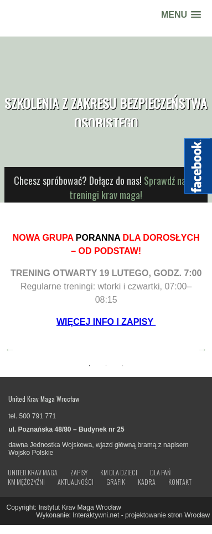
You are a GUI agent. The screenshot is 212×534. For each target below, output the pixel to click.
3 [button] (122, 365)
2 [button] (105, 365)
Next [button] (202, 349)
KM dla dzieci (118, 472)
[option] (106, 278)
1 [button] (89, 365)
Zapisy (78, 472)
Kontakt (180, 482)
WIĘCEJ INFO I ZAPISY (106, 321)
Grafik (115, 482)
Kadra (147, 482)
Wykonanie (52, 515)
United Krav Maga (33, 472)
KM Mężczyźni (26, 482)
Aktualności (76, 482)
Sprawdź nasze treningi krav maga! (133, 187)
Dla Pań (160, 472)
